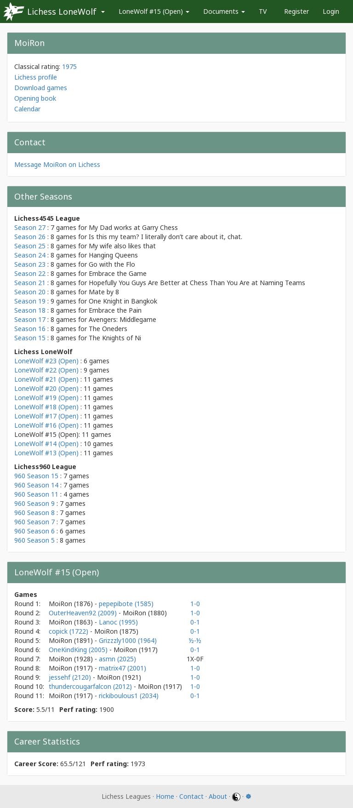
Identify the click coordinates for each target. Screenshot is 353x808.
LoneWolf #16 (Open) (46, 425)
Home (165, 796)
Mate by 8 (104, 291)
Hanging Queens (113, 255)
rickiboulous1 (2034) (129, 695)
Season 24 (30, 255)
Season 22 (30, 273)
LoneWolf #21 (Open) (46, 379)
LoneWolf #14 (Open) (46, 443)
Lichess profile (35, 77)
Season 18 (30, 310)
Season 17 (30, 319)
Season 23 (30, 264)
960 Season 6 (34, 531)
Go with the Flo (112, 264)
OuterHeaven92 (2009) (84, 612)
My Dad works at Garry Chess (133, 227)
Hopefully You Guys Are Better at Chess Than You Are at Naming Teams (197, 282)
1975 (69, 66)
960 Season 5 (34, 540)
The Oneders (108, 328)
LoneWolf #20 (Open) (46, 388)
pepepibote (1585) (126, 603)
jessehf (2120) (71, 677)
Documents (224, 11)
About (218, 796)
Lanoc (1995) (118, 622)
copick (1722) (69, 631)
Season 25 (30, 245)
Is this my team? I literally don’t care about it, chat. (165, 236)
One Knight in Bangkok (123, 301)
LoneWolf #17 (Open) (46, 416)
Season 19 (30, 301)
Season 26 (30, 236)
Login (331, 11)
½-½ (195, 640)
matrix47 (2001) (122, 668)
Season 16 (30, 328)
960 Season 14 (36, 485)
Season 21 (30, 282)
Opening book (35, 98)
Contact (191, 796)
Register (296, 11)
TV (263, 11)
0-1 (195, 622)
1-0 (195, 603)
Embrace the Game (118, 273)
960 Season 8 (34, 512)
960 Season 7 (34, 521)
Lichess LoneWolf (62, 11)
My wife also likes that (122, 245)
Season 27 (30, 227)
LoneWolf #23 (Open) (46, 360)
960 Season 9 (34, 503)
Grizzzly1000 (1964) (128, 640)
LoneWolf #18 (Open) (46, 406)
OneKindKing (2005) (79, 649)
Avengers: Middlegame (122, 319)
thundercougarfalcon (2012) (91, 686)
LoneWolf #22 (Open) (46, 370)
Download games (40, 87)
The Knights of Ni (115, 337)
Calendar (27, 108)
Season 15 (30, 337)
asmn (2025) (117, 658)
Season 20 (30, 291)
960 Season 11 (36, 494)
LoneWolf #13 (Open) (46, 452)
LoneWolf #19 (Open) (46, 397)
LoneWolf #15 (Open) (154, 11)
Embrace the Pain (115, 310)
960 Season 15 (36, 475)
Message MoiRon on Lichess (57, 164)
